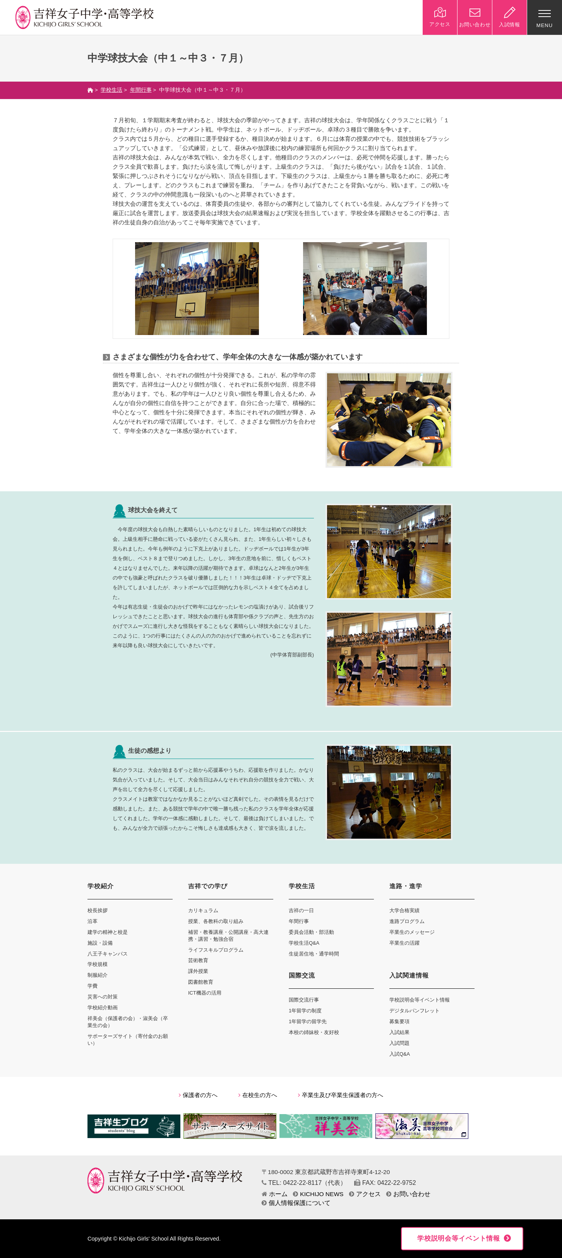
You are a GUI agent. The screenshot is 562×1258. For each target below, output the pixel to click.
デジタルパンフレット (414, 1011)
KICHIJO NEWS (318, 1194)
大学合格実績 (404, 910)
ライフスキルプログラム (215, 950)
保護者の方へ (198, 1095)
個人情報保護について (296, 1203)
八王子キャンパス (107, 954)
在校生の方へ (257, 1095)
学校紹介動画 (102, 1007)
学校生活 (111, 90)
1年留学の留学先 (308, 1021)
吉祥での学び (208, 886)
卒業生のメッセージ (412, 932)
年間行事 (141, 90)
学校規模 (97, 964)
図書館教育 (200, 982)
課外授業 (198, 971)
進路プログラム (407, 921)
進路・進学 (405, 886)
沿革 (92, 921)
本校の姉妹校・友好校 (314, 1032)
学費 (92, 986)
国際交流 (302, 975)
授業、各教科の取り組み (215, 921)
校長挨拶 (97, 910)
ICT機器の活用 (204, 993)
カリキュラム (203, 910)
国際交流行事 (304, 1000)
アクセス (365, 1194)
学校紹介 (100, 886)
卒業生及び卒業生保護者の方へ (340, 1095)
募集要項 (399, 1021)
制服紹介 (97, 975)
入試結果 (399, 1032)
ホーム (275, 1194)
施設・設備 (100, 943)
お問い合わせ (408, 1194)
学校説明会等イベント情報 (419, 1000)
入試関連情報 (409, 975)
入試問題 (399, 1043)
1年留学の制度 (305, 1011)
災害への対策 (102, 997)
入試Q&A (399, 1054)
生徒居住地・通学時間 (314, 954)
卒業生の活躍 (404, 943)
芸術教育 (198, 960)
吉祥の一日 (301, 910)
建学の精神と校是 (107, 932)
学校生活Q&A (304, 943)
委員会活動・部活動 (311, 932)
